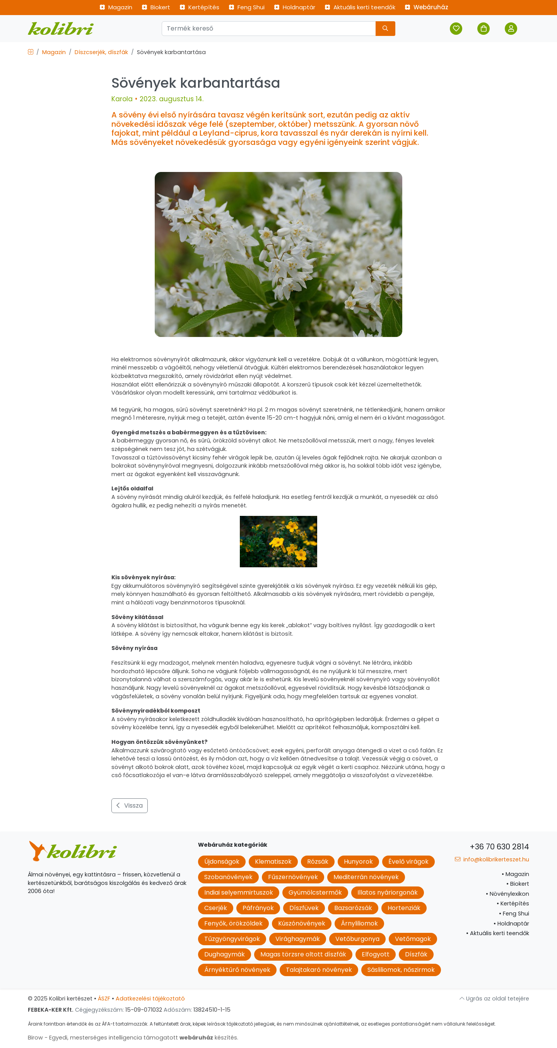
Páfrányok (258, 907)
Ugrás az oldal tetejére (494, 998)
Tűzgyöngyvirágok (232, 938)
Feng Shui (247, 7)
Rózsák (317, 861)
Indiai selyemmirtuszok (238, 892)
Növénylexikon (507, 894)
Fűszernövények (293, 877)
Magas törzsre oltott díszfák (303, 954)
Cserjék (215, 907)
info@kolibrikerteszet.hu (492, 859)
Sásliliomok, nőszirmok (401, 969)
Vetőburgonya (357, 938)
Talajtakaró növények (319, 969)
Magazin (115, 7)
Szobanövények (228, 877)
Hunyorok (358, 861)
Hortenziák (404, 907)
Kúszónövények (301, 923)
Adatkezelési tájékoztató (150, 998)
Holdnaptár (294, 7)
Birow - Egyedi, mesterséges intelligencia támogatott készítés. (133, 1037)
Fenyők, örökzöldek (233, 923)
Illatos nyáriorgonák (387, 892)
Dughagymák (224, 954)
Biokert (156, 7)
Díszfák (416, 954)
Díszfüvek (304, 907)
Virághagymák (297, 938)
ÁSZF (104, 998)
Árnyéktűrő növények (237, 969)
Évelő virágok (408, 861)
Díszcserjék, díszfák (101, 52)
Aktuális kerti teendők (360, 7)
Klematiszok (273, 861)
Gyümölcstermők (315, 892)
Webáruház (426, 7)
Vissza (129, 805)
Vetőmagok (413, 938)
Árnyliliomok (359, 923)
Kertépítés (199, 7)
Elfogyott (376, 954)
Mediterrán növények (366, 877)
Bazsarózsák (353, 907)
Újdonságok (221, 861)
